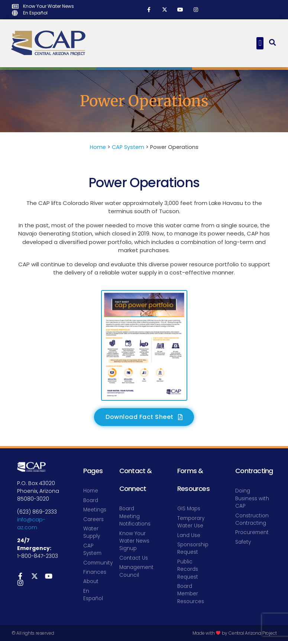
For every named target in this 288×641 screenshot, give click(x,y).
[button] (259, 43)
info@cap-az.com (31, 523)
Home (98, 147)
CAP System (128, 147)
